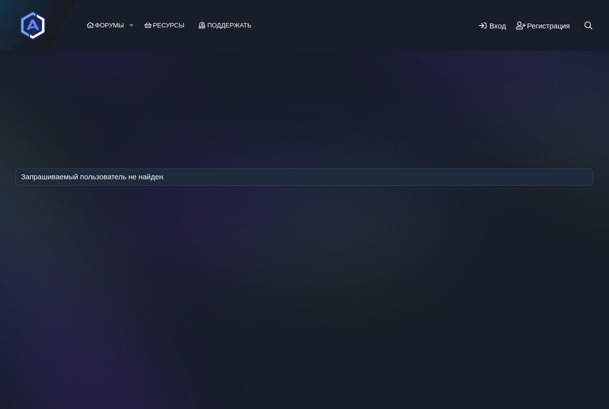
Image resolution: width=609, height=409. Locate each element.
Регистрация (142, 76)
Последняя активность (69, 76)
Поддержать (229, 25)
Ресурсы (168, 25)
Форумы (109, 25)
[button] (131, 25)
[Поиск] (588, 26)
